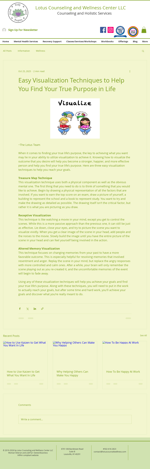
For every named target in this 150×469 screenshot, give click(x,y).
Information (24, 50)
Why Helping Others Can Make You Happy (72, 373)
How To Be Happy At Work (123, 371)
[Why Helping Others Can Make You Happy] (75, 353)
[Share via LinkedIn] (34, 308)
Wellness (40, 50)
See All (143, 335)
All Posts (7, 50)
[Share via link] (42, 308)
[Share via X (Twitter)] (27, 308)
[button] (143, 30)
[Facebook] (103, 30)
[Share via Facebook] (19, 308)
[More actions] (130, 71)
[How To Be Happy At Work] (125, 353)
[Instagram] (111, 30)
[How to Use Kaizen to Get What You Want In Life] (25, 353)
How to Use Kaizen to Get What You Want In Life (23, 373)
